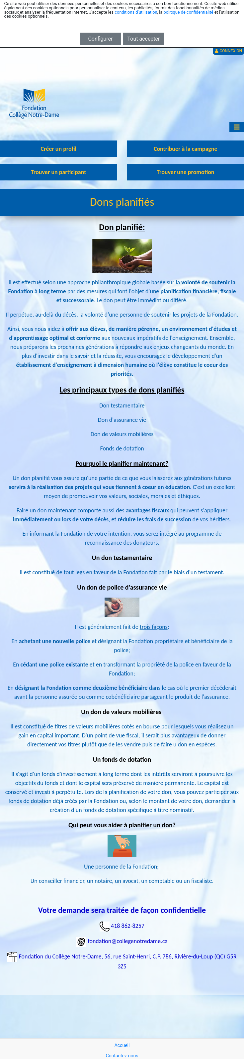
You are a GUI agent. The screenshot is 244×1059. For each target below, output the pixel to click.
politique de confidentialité (188, 12)
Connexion (228, 51)
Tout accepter (143, 39)
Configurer (100, 39)
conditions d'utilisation (136, 12)
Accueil (122, 1045)
